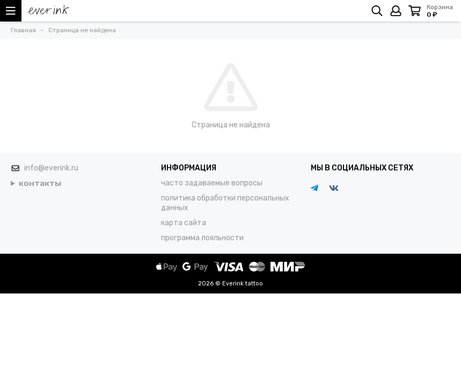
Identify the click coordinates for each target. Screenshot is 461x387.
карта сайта (183, 222)
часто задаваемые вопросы (211, 183)
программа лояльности (202, 237)
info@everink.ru (51, 168)
